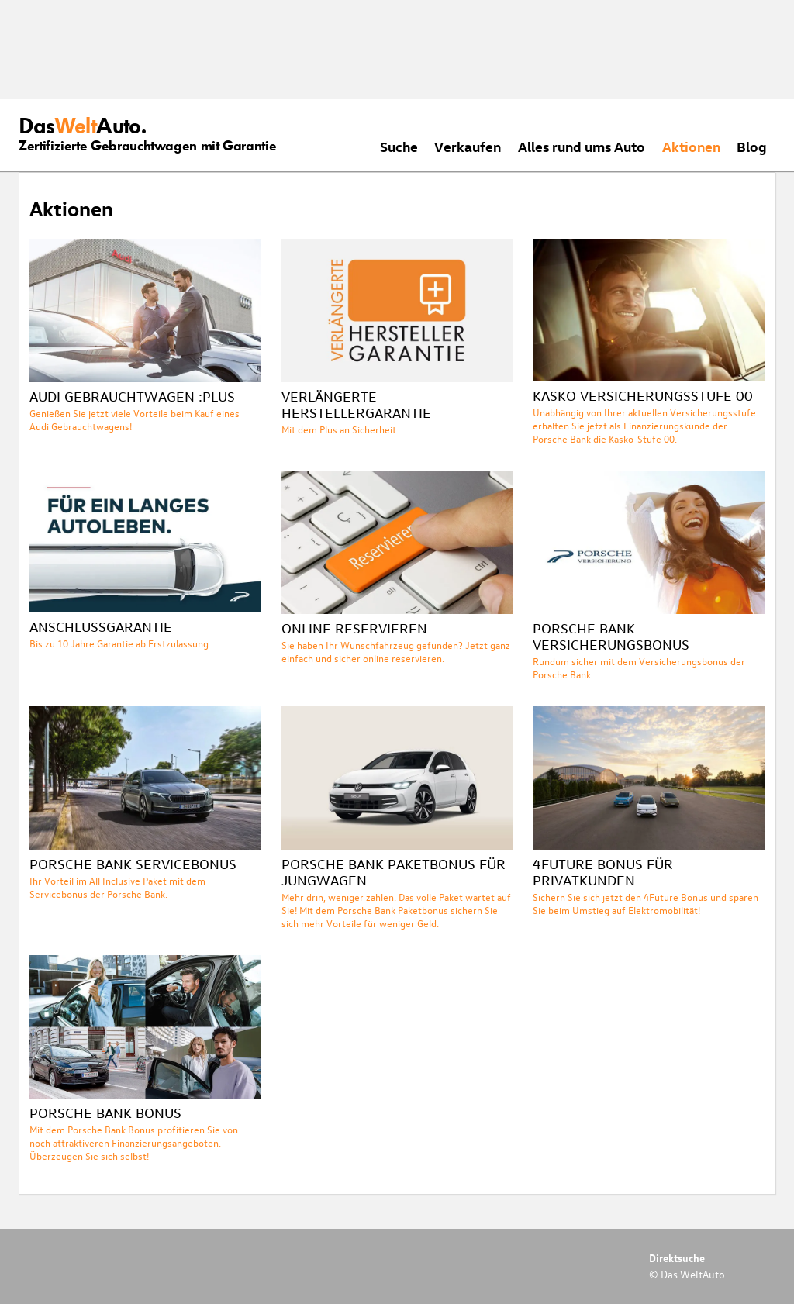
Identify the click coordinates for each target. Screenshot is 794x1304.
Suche (399, 146)
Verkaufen (467, 146)
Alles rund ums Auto (581, 146)
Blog (752, 146)
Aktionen (691, 146)
